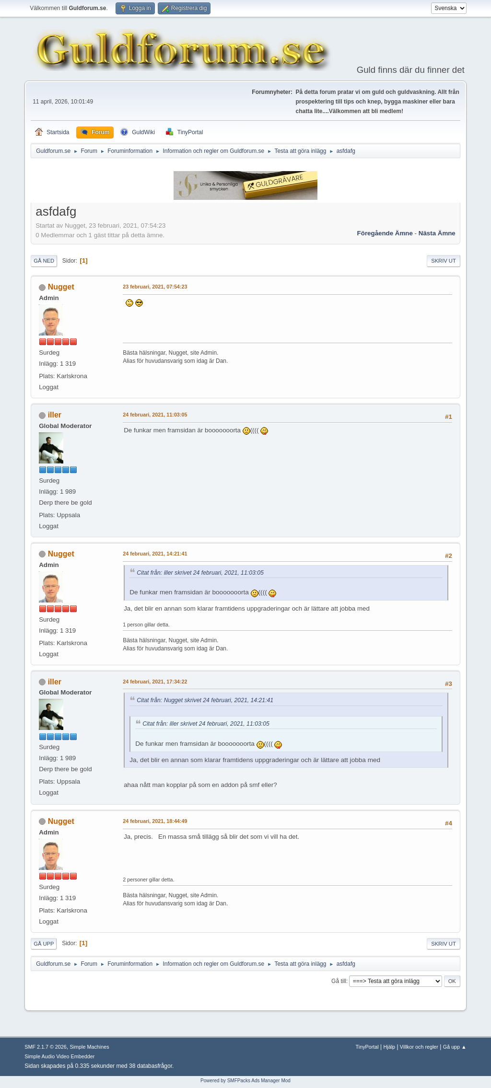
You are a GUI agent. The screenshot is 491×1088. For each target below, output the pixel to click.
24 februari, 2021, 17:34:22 (155, 681)
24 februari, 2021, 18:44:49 (155, 821)
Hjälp (390, 1047)
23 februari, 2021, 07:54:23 (155, 286)
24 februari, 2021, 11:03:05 (155, 414)
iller (54, 415)
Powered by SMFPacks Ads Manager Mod (245, 1080)
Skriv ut (443, 261)
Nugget (61, 287)
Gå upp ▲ (455, 1047)
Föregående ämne (385, 233)
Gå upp (44, 944)
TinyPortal (367, 1047)
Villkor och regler (419, 1047)
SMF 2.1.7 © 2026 (45, 1047)
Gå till (338, 981)
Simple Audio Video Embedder (59, 1056)
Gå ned (44, 261)
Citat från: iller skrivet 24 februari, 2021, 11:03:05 (200, 572)
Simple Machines (89, 1047)
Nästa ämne (437, 233)
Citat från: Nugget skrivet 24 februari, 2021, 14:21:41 (205, 700)
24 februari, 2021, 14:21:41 (155, 553)
